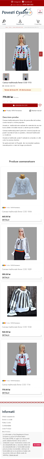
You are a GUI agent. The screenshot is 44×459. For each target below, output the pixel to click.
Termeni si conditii (7, 420)
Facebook (27, 1)
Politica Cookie (6, 423)
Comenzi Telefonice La (22, 5)
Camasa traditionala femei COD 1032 (17, 327)
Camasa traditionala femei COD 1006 (17, 211)
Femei (10, 27)
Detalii (22, 219)
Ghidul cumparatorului (8, 417)
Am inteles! (37, 445)
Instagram (16, 1)
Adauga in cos (21, 105)
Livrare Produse (6, 429)
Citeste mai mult (13, 455)
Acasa (6, 27)
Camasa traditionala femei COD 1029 (17, 269)
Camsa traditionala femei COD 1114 (16, 384)
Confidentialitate (6, 426)
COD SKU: (7, 86)
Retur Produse (6, 432)
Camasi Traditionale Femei (18, 27)
